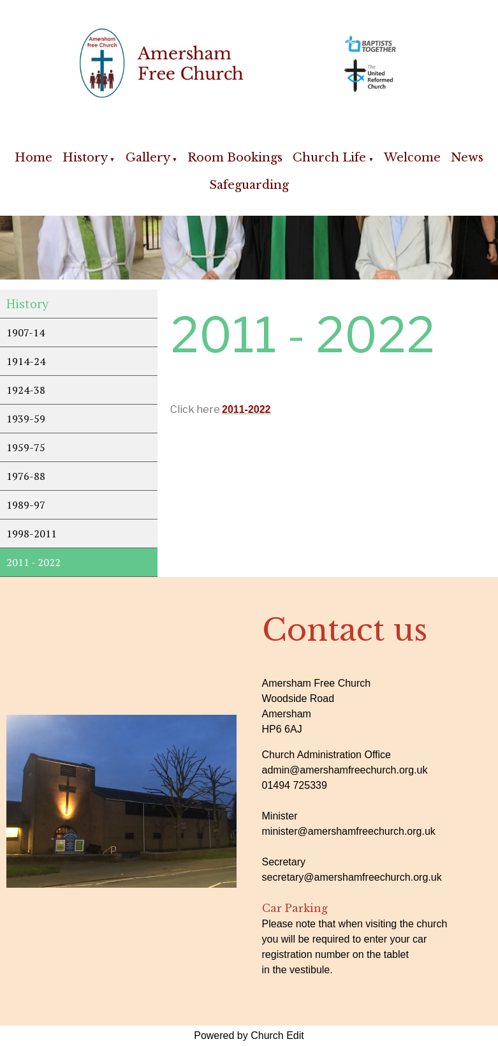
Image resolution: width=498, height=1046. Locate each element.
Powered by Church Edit (249, 1035)
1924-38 (25, 390)
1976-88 (25, 476)
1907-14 (25, 332)
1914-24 (25, 361)
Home (33, 158)
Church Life (329, 158)
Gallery (148, 158)
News (467, 158)
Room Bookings (234, 158)
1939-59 (25, 419)
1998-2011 (31, 534)
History (85, 158)
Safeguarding (249, 185)
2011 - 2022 (33, 562)
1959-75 (25, 447)
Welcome (412, 158)
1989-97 (25, 505)
